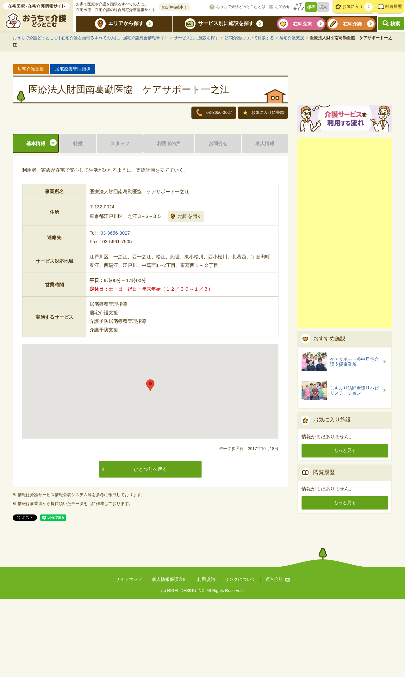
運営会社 (277, 657)
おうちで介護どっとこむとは (240, 6)
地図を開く (190, 294)
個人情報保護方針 (169, 657)
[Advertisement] (344, 306)
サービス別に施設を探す (226, 23)
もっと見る (345, 523)
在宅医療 (302, 24)
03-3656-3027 (115, 311)
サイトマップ (128, 657)
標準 (311, 7)
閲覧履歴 (393, 6)
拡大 (323, 7)
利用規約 (206, 657)
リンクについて (240, 657)
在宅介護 (352, 24)
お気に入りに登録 (264, 113)
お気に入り (357, 7)
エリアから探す (126, 23)
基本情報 (35, 221)
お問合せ (282, 6)
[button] (150, 463)
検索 (395, 23)
